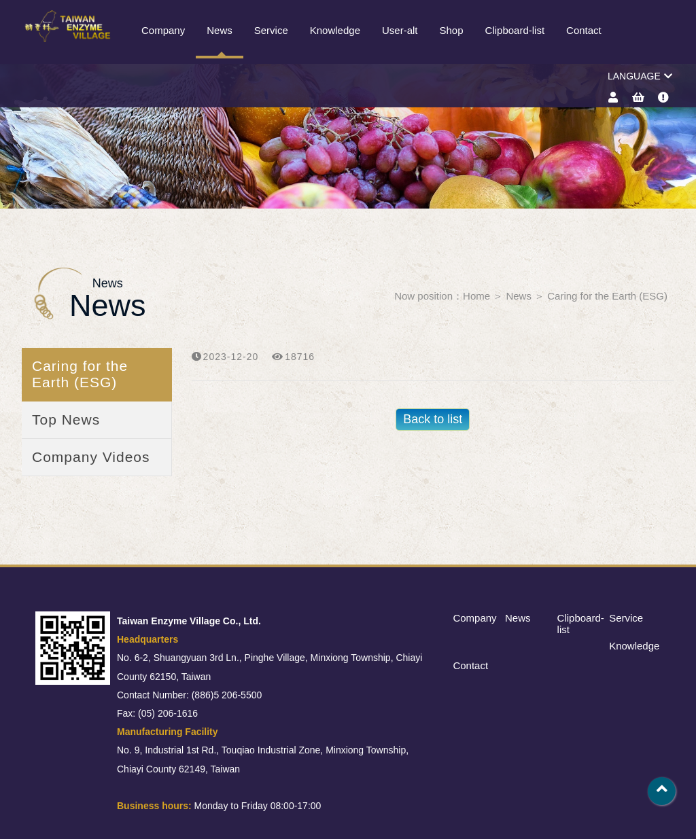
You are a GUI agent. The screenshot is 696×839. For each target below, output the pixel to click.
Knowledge (335, 30)
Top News (66, 419)
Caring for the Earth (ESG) (607, 296)
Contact (584, 30)
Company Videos (91, 457)
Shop (452, 30)
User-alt (400, 30)
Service (271, 30)
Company (163, 30)
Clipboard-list (515, 30)
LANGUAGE (640, 76)
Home (476, 296)
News (219, 30)
